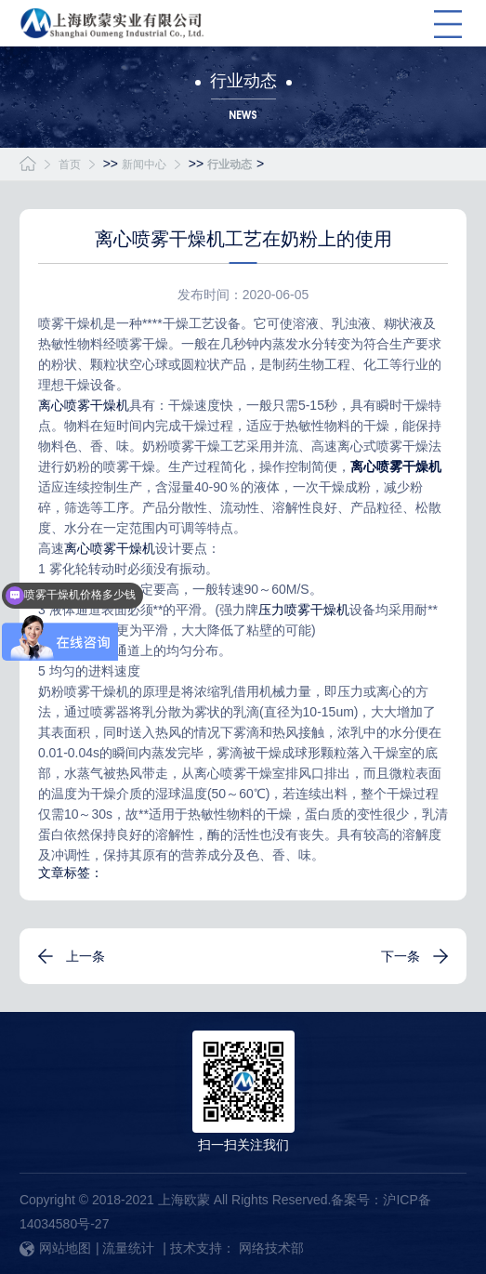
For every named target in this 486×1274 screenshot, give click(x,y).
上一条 (85, 956)
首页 (70, 164)
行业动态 (229, 164)
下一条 (400, 956)
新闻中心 (144, 164)
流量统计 (128, 1248)
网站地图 (55, 1248)
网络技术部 (271, 1248)
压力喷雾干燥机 (303, 609)
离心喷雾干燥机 (83, 405)
